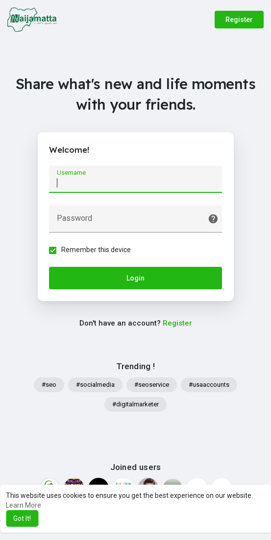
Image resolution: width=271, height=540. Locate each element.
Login (135, 278)
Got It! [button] (22, 518)
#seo (49, 385)
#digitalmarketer (135, 405)
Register (239, 19)
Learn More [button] (23, 505)
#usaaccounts (209, 385)
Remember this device (97, 250)
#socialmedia (95, 385)
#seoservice (151, 385)
